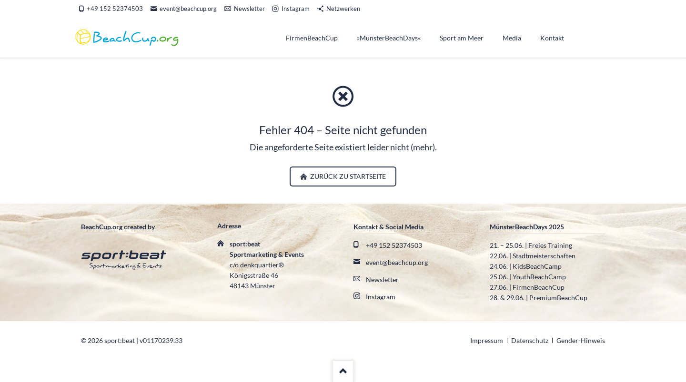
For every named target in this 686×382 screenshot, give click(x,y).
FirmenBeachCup (539, 287)
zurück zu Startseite (347, 176)
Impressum (486, 340)
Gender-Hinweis (580, 340)
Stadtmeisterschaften (544, 256)
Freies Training (550, 245)
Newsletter (382, 279)
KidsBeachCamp (537, 266)
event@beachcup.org (397, 262)
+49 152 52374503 (394, 245)
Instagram (380, 297)
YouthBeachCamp (539, 277)
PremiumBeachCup (558, 298)
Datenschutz (529, 340)
